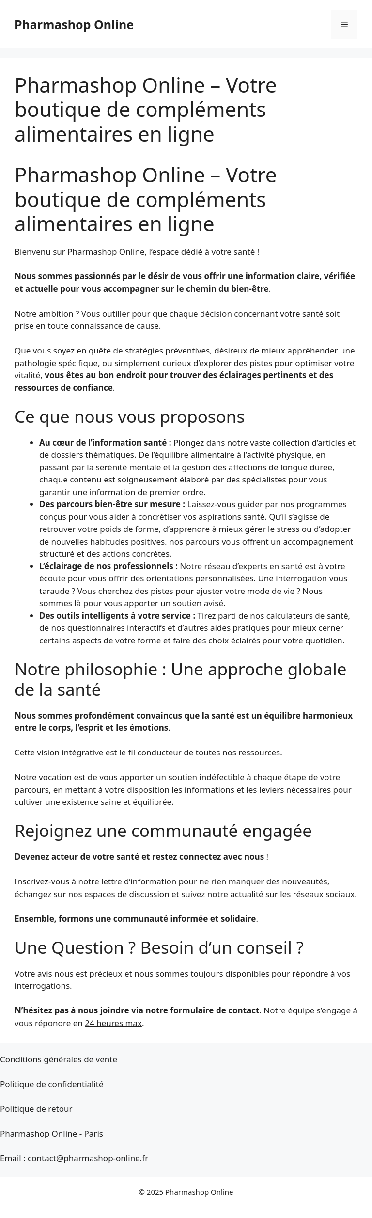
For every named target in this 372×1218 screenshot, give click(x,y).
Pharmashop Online (74, 24)
